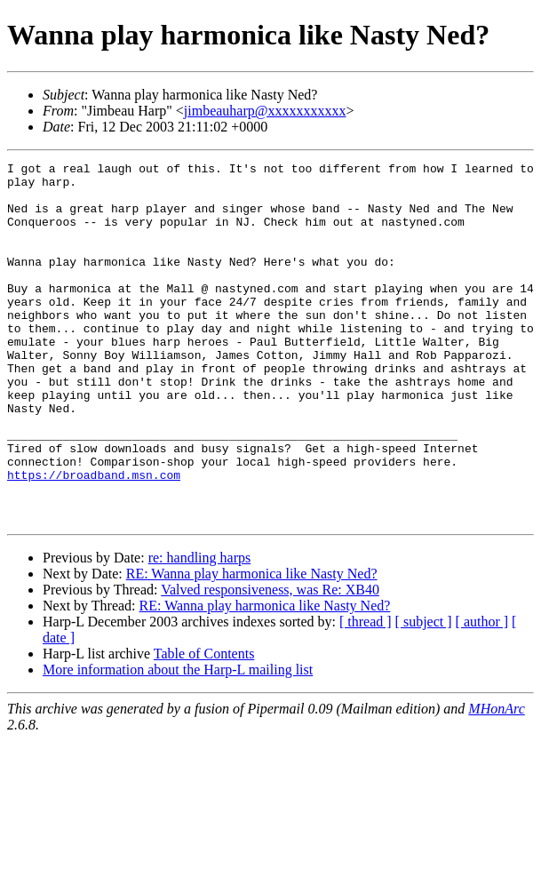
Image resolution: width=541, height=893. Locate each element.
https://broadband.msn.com (93, 538)
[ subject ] (423, 693)
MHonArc (496, 780)
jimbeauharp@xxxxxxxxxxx (265, 110)
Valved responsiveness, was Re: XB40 (270, 661)
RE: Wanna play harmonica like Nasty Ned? (252, 645)
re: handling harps (199, 629)
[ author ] (482, 693)
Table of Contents (204, 725)
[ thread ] (365, 693)
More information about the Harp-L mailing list (178, 741)
